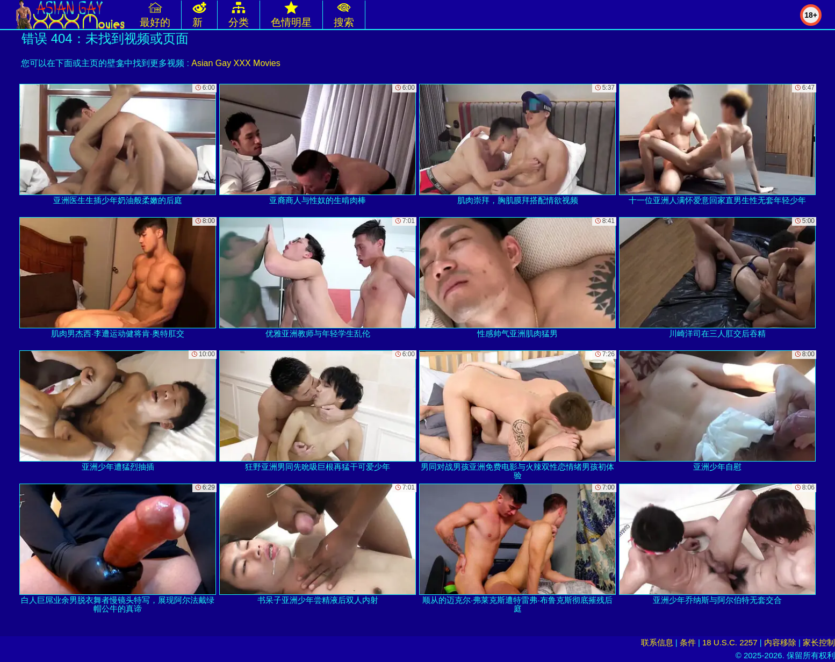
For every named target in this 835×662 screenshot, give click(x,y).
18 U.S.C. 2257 (730, 642)
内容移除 (780, 642)
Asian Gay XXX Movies (235, 63)
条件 (688, 642)
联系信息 (657, 642)
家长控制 (819, 642)
